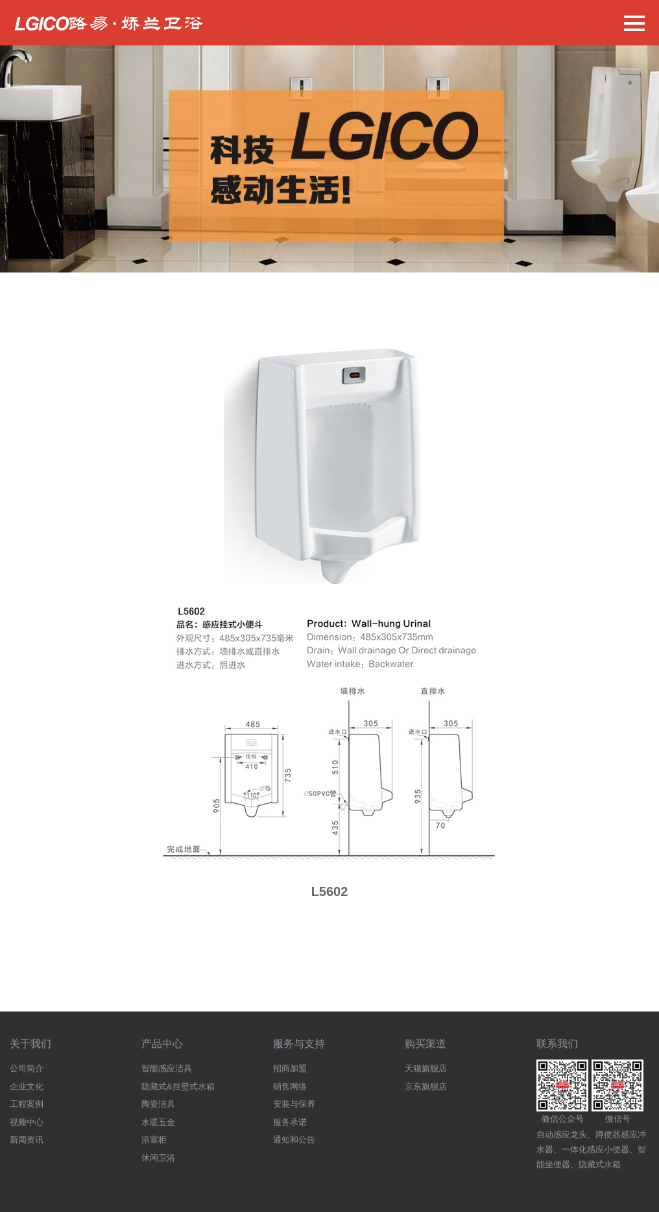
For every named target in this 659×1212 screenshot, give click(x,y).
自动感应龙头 (561, 1134)
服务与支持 (299, 1043)
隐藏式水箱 (600, 1164)
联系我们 (557, 1043)
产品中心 (162, 1043)
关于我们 (30, 1043)
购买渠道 (425, 1043)
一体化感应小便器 (595, 1149)
